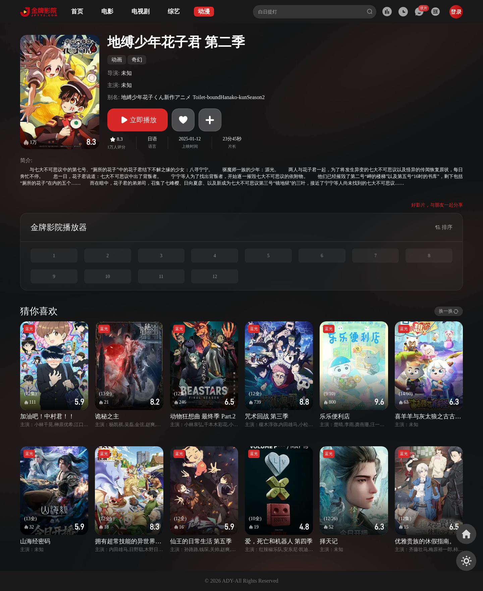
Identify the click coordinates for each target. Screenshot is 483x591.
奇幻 (136, 59)
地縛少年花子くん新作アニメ (156, 97)
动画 (116, 59)
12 (214, 276)
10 (107, 276)
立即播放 (137, 120)
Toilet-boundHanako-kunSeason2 (229, 97)
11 (161, 276)
